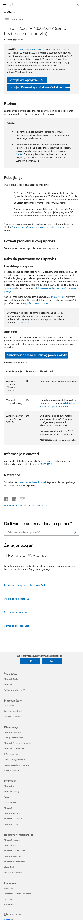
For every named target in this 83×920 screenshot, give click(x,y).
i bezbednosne (62, 227)
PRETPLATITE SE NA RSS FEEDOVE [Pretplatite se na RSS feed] (27, 505)
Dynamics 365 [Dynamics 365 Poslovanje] (10, 802)
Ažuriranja (9, 288)
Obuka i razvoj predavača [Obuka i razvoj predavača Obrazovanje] (14, 759)
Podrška (7, 12)
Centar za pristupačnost (16, 625)
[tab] (16, 556)
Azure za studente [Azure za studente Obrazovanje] (11, 770)
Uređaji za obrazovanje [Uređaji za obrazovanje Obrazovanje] (13, 737)
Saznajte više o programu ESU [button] (27, 80)
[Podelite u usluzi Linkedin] (13, 498)
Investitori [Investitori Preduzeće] (8, 899)
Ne (52, 661)
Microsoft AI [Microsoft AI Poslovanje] (9, 786)
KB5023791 (58, 296)
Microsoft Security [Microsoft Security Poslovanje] (11, 791)
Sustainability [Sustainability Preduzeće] (9, 904)
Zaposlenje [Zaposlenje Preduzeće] (8, 888)
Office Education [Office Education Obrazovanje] (11, 754)
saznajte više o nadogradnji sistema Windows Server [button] (40, 87)
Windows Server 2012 (31, 49)
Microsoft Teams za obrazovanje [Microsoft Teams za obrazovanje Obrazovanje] (17, 743)
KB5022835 (22, 322)
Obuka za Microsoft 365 (16, 598)
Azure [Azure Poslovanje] (6, 797)
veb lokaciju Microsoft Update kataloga (57, 404)
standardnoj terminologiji (33, 482)
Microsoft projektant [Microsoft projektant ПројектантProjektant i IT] (12, 840)
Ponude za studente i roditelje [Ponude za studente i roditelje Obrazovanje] (16, 765)
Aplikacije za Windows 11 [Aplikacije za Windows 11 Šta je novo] (14, 690)
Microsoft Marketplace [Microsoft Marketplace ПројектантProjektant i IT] (13, 856)
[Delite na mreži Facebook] (6, 498)
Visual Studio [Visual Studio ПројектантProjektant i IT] (9, 867)
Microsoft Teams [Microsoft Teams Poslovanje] (11, 824)
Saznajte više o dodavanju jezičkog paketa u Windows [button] (37, 355)
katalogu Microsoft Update (33, 303)
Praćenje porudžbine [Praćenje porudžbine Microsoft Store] (12, 716)
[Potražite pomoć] (12, 4)
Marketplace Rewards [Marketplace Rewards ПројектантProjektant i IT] (13, 872)
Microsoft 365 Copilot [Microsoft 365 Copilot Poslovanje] (13, 818)
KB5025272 (46, 464)
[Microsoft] (41, 3)
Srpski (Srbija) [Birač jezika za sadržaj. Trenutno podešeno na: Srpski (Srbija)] (15, 914)
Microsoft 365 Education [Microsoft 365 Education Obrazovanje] (14, 748)
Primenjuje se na (15, 39)
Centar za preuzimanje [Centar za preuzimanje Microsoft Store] (13, 711)
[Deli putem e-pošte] (21, 498)
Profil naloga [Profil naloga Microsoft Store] (9, 705)
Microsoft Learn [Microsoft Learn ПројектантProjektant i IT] (10, 845)
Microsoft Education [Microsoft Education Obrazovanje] (12, 732)
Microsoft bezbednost (15, 612)
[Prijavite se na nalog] (77, 5)
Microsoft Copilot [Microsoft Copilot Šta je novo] (11, 679)
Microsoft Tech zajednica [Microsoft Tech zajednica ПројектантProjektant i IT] (14, 850)
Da (30, 661)
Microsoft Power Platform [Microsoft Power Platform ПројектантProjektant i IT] (14, 861)
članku (19, 154)
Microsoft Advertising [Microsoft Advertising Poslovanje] (13, 813)
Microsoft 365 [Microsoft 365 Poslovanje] (10, 808)
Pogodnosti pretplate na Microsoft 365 (24, 585)
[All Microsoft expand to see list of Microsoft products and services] (4, 5)
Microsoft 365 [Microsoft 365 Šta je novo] (10, 684)
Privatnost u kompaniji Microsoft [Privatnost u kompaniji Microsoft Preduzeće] (17, 893)
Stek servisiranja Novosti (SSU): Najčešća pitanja (40, 289)
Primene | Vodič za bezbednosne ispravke (33, 227)
